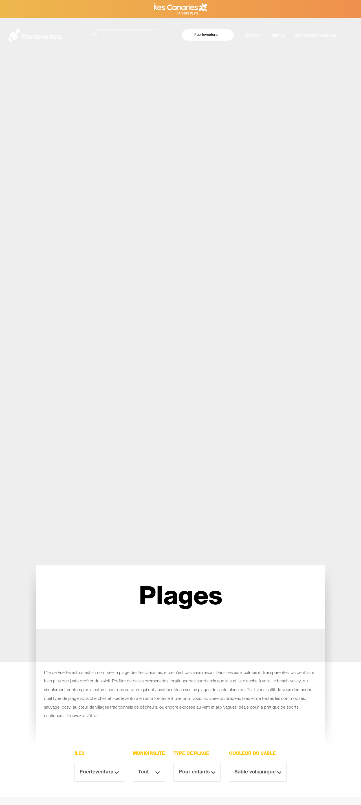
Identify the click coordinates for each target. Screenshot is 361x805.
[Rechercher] (124, 35)
